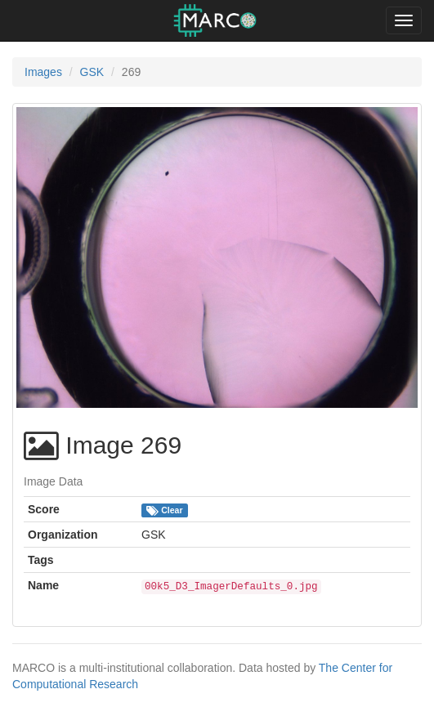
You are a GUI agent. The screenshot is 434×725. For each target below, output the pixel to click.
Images (43, 71)
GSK (92, 71)
